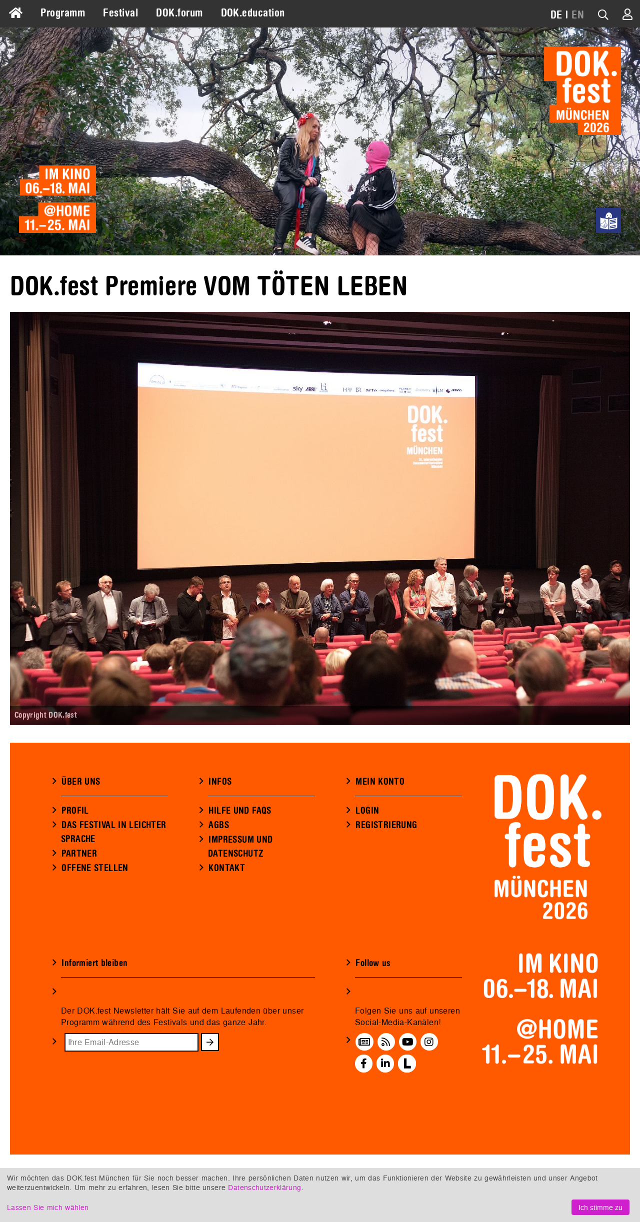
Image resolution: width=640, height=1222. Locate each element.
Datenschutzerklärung (264, 1187)
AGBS (218, 875)
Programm (62, 13)
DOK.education (253, 13)
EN (578, 15)
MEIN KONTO (380, 832)
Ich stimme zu (600, 1207)
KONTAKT (226, 918)
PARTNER (79, 904)
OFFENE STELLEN (95, 918)
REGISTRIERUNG (386, 875)
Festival (120, 13)
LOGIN (367, 861)
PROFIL (75, 861)
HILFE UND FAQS (239, 861)
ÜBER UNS (81, 832)
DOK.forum (179, 13)
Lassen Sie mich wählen (47, 1207)
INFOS (220, 832)
